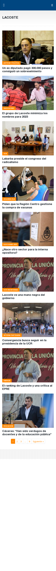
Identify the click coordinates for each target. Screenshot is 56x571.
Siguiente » (38, 441)
